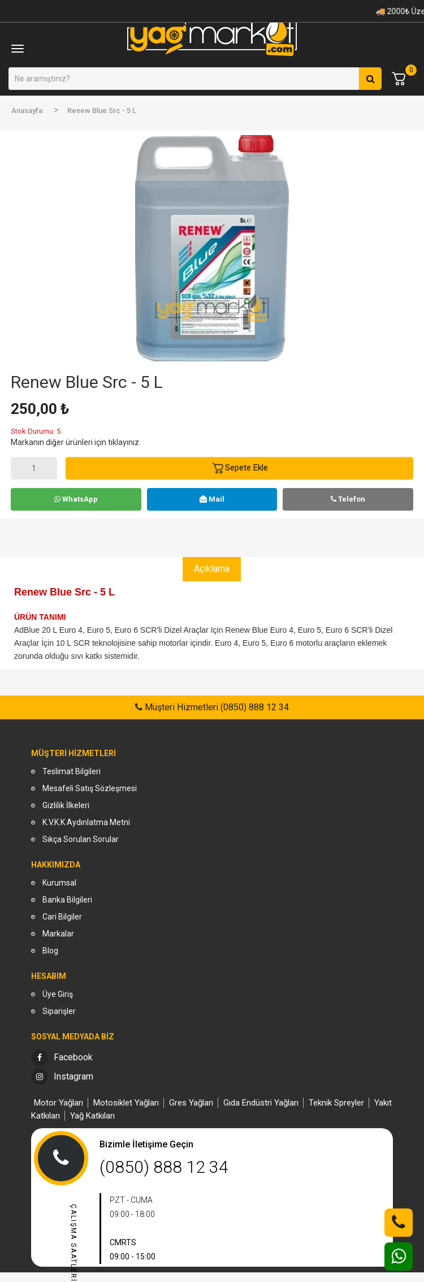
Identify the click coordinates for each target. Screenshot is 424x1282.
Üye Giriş (57, 994)
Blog (50, 950)
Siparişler (59, 1011)
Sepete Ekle (239, 468)
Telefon (348, 499)
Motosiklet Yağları (126, 1103)
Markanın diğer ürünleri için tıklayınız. (76, 442)
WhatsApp (76, 499)
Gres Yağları (191, 1103)
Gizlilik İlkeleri (65, 805)
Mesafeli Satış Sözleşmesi (89, 788)
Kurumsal (59, 882)
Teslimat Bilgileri (71, 771)
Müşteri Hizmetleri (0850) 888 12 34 (215, 707)
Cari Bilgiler (62, 916)
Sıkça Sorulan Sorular (80, 839)
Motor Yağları (58, 1103)
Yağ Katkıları (92, 1116)
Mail (212, 499)
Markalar (58, 933)
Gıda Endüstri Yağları (260, 1103)
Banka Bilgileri (67, 899)
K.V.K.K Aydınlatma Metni (86, 822)
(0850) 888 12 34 (163, 1167)
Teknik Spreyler (336, 1103)
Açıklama (212, 568)
